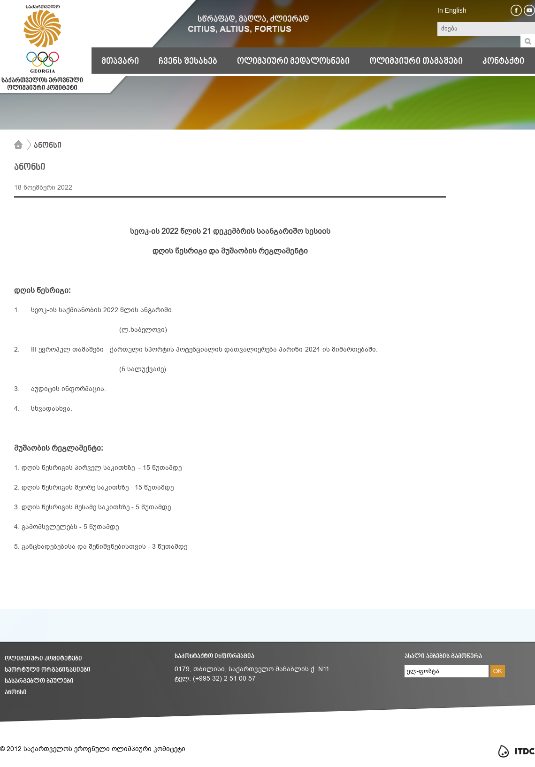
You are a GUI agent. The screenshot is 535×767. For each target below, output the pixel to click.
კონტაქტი (503, 61)
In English (451, 10)
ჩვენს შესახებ (188, 61)
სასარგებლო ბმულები (39, 681)
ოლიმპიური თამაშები (416, 61)
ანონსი (47, 146)
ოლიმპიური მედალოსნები (293, 61)
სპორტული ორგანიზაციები (48, 670)
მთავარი (120, 61)
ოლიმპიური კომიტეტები (43, 658)
